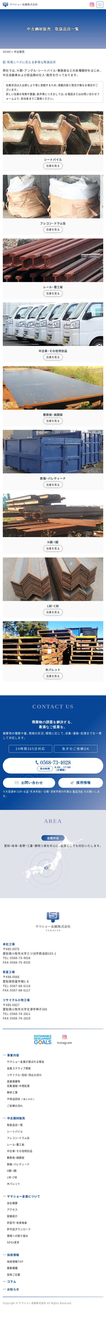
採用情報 (13, 1255)
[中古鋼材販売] (4, 1116)
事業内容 (13, 1055)
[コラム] (4, 1280)
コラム (11, 1281)
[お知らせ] (4, 1288)
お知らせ (13, 1289)
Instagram (64, 1042)
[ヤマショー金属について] (4, 1195)
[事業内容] (4, 1053)
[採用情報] (4, 1253)
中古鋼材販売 (16, 1118)
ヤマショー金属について (23, 1196)
